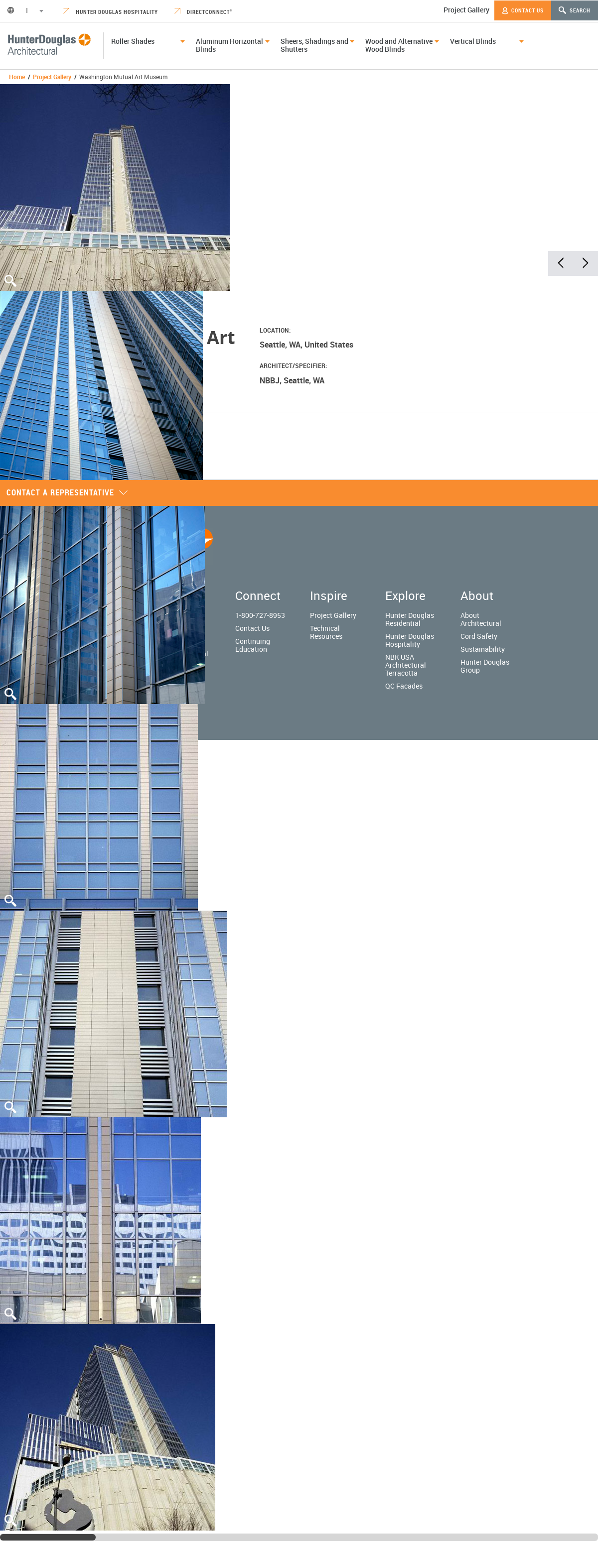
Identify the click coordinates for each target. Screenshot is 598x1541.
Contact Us (523, 10)
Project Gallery (466, 9)
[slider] (48, 1537)
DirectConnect (203, 11)
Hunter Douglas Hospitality (110, 11)
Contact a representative (67, 492)
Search (575, 10)
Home (17, 77)
